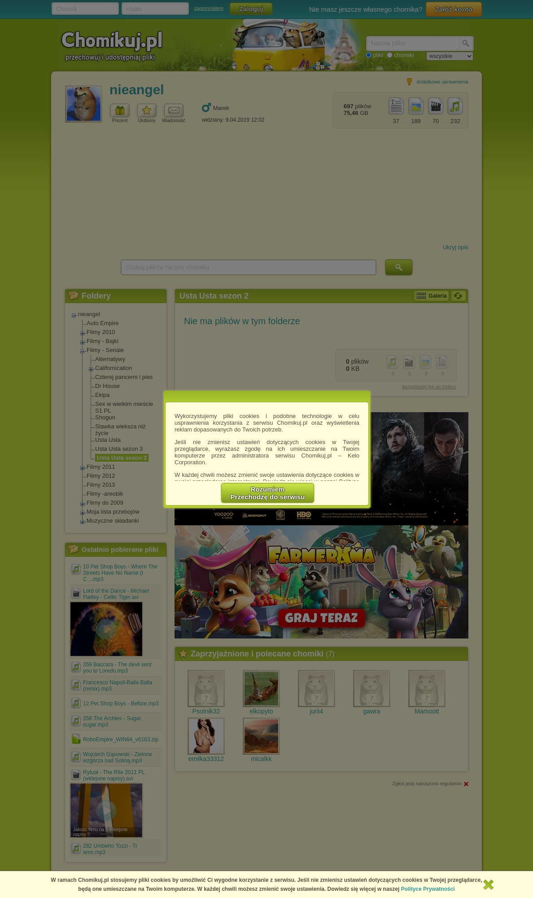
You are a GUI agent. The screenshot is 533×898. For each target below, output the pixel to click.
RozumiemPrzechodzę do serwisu (268, 493)
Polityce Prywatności (428, 889)
